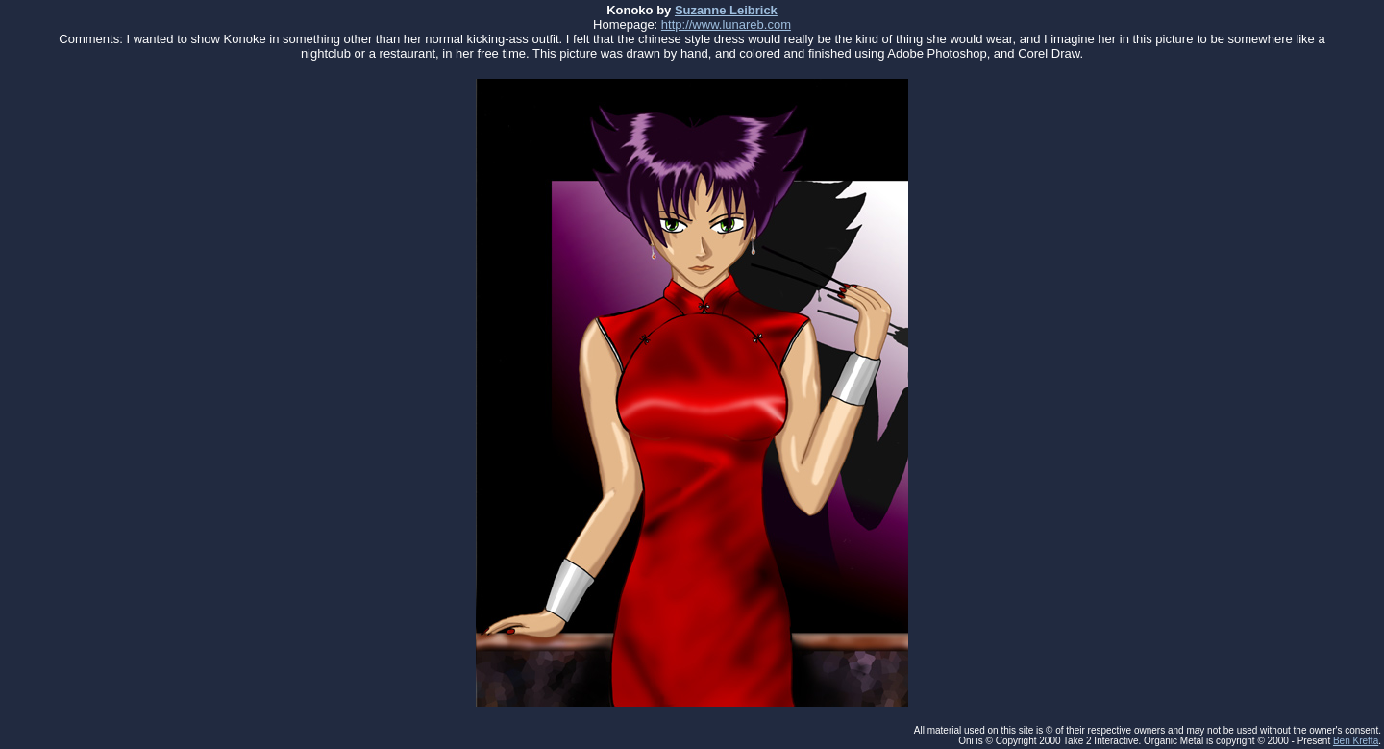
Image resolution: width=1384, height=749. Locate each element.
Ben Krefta (1355, 741)
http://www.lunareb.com (726, 24)
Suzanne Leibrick (726, 10)
